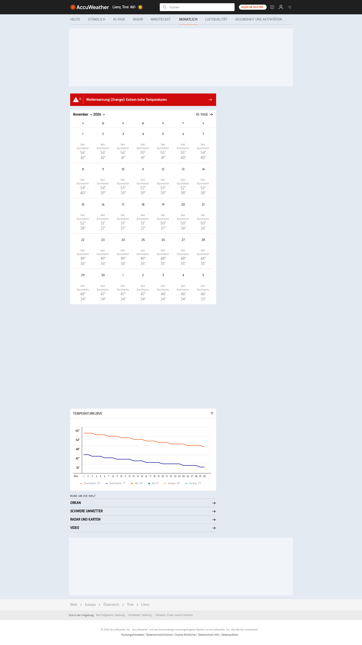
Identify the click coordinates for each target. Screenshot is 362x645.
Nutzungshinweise (133, 635)
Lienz (145, 605)
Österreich (111, 605)
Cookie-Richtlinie (185, 635)
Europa (90, 605)
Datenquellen (229, 635)
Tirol (130, 605)
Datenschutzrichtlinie (159, 635)
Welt (73, 605)
